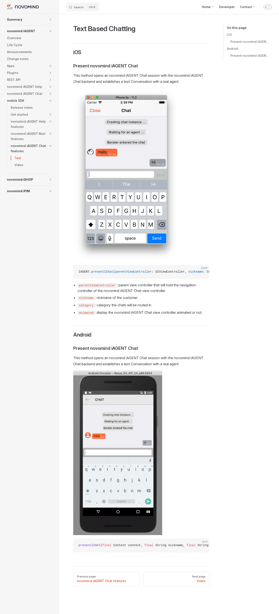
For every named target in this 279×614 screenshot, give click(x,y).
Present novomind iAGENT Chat (249, 41)
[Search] (82, 7)
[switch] (267, 7)
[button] (29, 19)
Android (232, 48)
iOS (229, 35)
